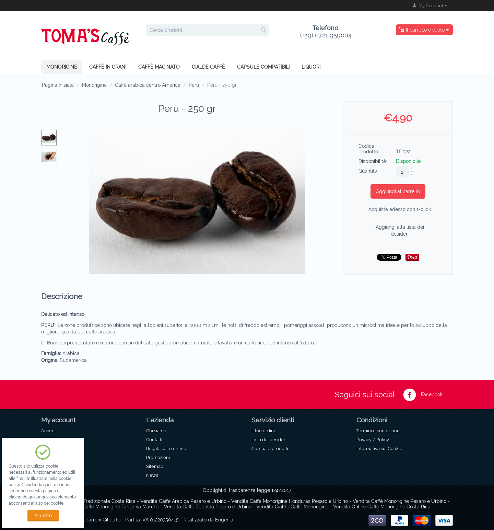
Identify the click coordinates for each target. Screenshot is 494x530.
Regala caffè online (166, 448)
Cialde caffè (208, 67)
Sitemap (154, 466)
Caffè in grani (107, 67)
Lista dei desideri (268, 439)
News (152, 475)
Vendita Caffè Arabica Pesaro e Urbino (183, 501)
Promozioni (158, 457)
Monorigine (61, 67)
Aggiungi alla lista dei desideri (400, 230)
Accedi (48, 430)
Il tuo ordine (264, 430)
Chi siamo (156, 430)
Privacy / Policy (372, 439)
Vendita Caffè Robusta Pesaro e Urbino (207, 506)
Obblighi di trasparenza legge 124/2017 (247, 490)
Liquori (311, 67)
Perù (194, 85)
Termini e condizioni (377, 430)
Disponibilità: (372, 161)
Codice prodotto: (368, 148)
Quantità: (368, 171)
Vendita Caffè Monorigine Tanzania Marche (111, 506)
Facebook (423, 394)
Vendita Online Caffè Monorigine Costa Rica (382, 506)
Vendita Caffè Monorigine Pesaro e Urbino (399, 501)
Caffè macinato (159, 67)
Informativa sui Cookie (379, 448)
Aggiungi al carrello (398, 191)
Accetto (43, 515)
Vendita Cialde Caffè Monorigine (292, 506)
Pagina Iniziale (58, 85)
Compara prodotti (269, 448)
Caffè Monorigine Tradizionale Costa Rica (90, 501)
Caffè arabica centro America (147, 85)
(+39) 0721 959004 (326, 31)
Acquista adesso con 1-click (399, 209)
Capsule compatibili (263, 67)
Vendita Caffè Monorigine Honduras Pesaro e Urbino (289, 501)
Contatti (154, 439)
